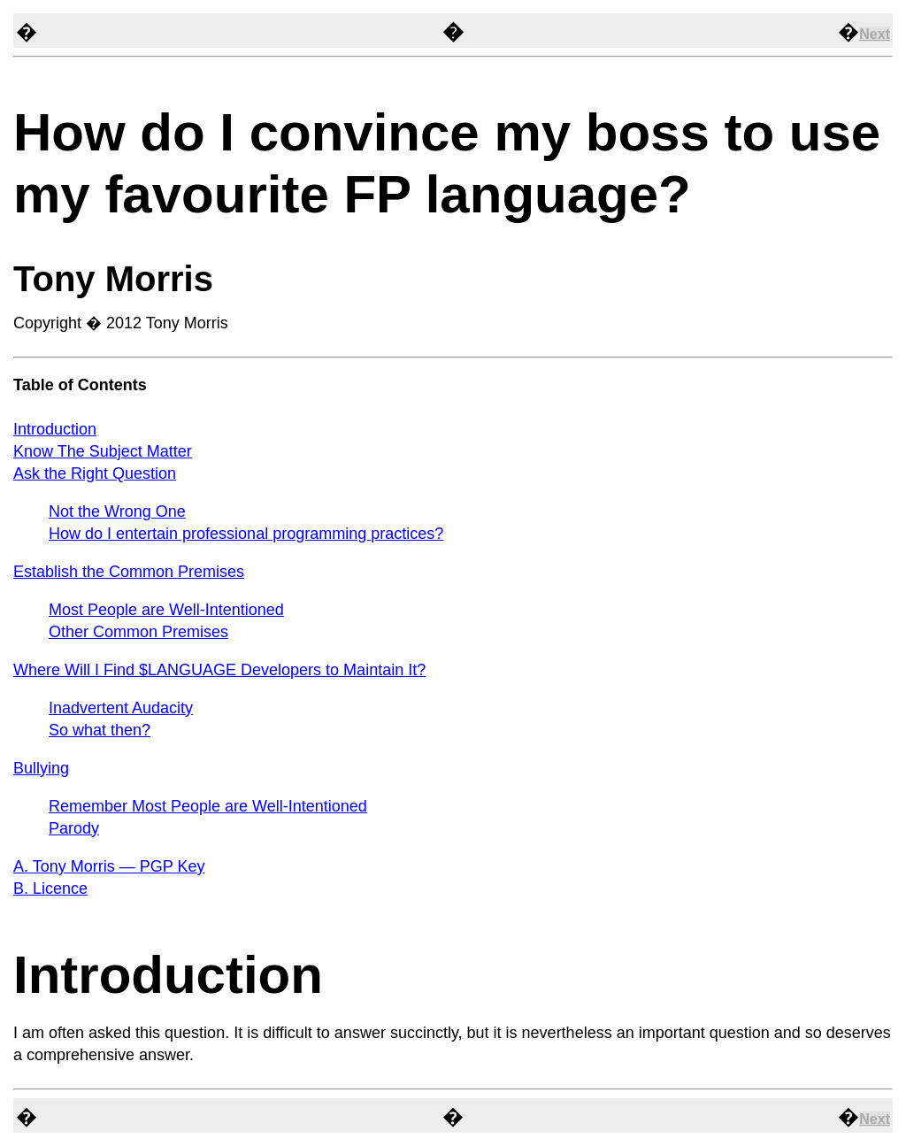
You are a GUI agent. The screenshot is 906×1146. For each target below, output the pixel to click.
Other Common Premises (138, 632)
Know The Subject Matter (102, 451)
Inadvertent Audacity (121, 708)
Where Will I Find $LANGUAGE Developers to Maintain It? (219, 670)
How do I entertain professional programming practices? (246, 533)
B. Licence (50, 888)
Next (874, 34)
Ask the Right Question (94, 473)
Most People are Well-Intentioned (166, 610)
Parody (74, 828)
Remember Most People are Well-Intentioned (208, 806)
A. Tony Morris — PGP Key (108, 866)
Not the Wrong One (117, 511)
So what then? (99, 730)
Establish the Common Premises (128, 572)
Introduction (54, 429)
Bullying (41, 768)
